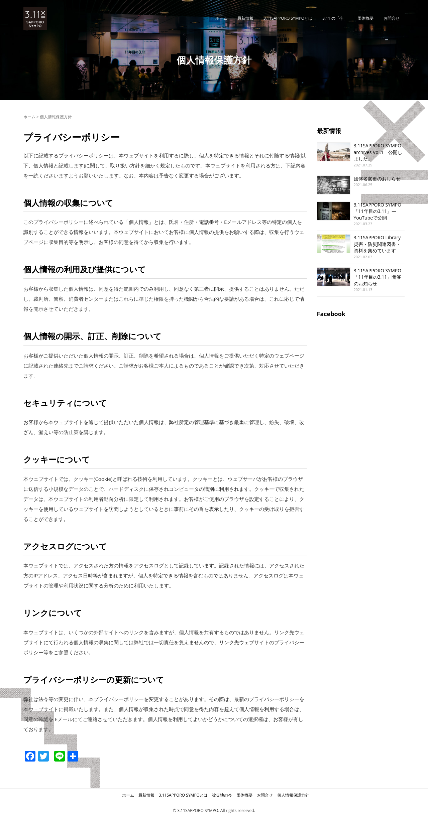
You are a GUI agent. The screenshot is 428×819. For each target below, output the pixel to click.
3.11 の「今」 (334, 18)
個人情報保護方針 (293, 795)
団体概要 (365, 18)
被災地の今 (222, 795)
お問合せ (392, 18)
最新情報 (245, 18)
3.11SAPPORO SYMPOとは (287, 18)
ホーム (221, 18)
